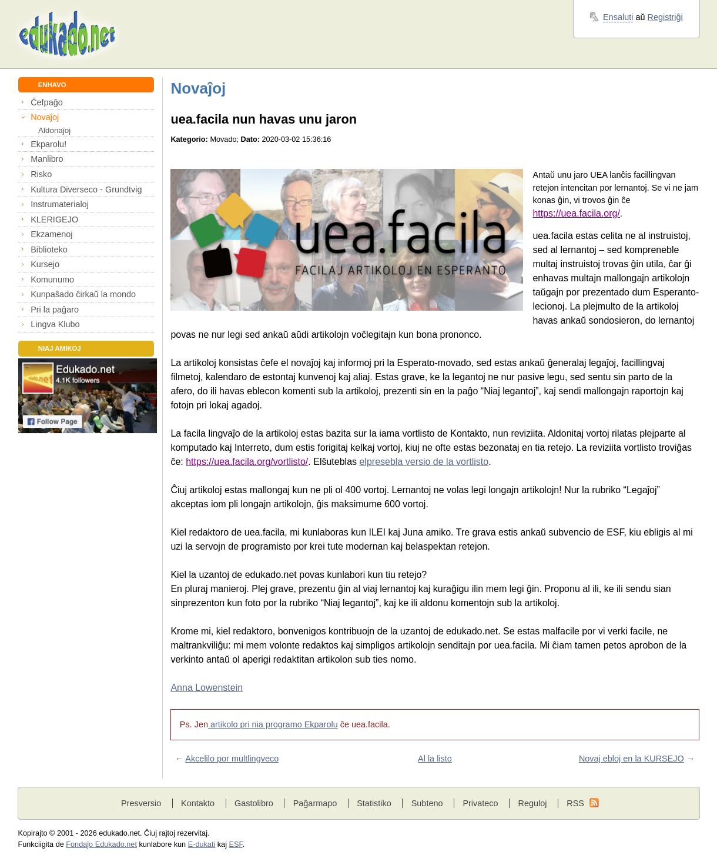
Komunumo (52, 279)
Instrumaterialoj (60, 204)
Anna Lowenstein (206, 688)
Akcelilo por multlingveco (232, 758)
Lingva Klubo (55, 324)
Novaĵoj (45, 117)
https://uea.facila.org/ (576, 213)
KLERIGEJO (54, 219)
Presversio (141, 803)
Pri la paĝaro (55, 309)
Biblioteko (49, 249)
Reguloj (532, 803)
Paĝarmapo (315, 803)
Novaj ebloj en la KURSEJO (631, 758)
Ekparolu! (48, 144)
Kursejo (45, 264)
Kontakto (198, 803)
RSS (575, 803)
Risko (41, 174)
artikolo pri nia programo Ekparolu (273, 724)
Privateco (480, 803)
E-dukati (202, 844)
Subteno (427, 803)
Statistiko (374, 803)
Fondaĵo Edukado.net (101, 844)
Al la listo (435, 758)
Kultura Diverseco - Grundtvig (86, 189)
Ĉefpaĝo (47, 102)
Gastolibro (253, 803)
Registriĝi (665, 17)
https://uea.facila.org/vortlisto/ (247, 462)
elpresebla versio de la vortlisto (423, 462)
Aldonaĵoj (54, 130)
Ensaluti (618, 17)
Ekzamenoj (51, 234)
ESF (236, 844)
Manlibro (47, 159)
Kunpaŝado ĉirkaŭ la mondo (83, 294)
